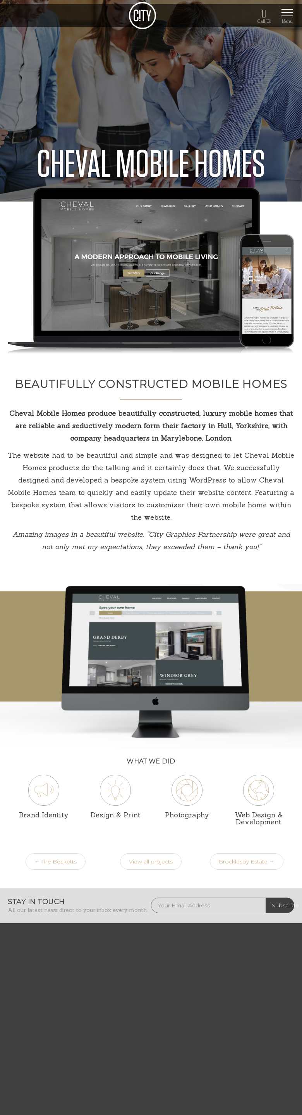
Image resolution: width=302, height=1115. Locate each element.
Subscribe (283, 905)
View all (151, 861)
